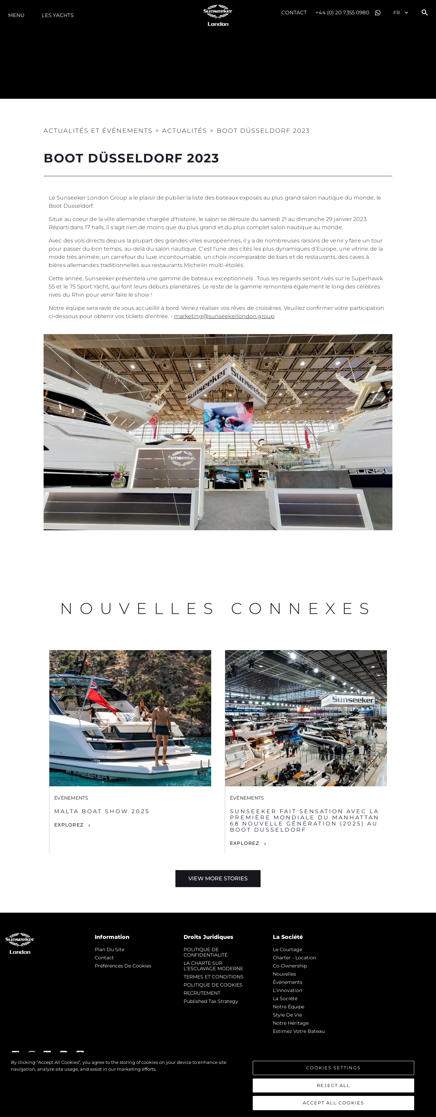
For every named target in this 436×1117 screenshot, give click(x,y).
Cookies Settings (333, 1067)
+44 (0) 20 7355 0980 (342, 12)
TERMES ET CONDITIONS (214, 977)
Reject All (333, 1085)
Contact (294, 12)
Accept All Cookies (333, 1102)
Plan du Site (109, 949)
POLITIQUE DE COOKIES (213, 985)
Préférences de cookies (123, 966)
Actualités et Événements (98, 131)
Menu (16, 15)
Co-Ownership (290, 966)
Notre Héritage (291, 1023)
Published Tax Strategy (211, 1001)
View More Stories (218, 878)
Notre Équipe (288, 1007)
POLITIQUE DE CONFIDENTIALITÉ (206, 952)
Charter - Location (294, 958)
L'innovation (287, 990)
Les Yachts (58, 15)
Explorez (68, 825)
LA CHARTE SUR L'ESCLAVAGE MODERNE (213, 966)
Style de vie (287, 1015)
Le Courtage (287, 949)
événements (287, 982)
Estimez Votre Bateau (299, 1031)
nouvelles (284, 974)
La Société (285, 998)
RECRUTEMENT (202, 993)
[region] (218, 1084)
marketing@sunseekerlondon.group (224, 316)
